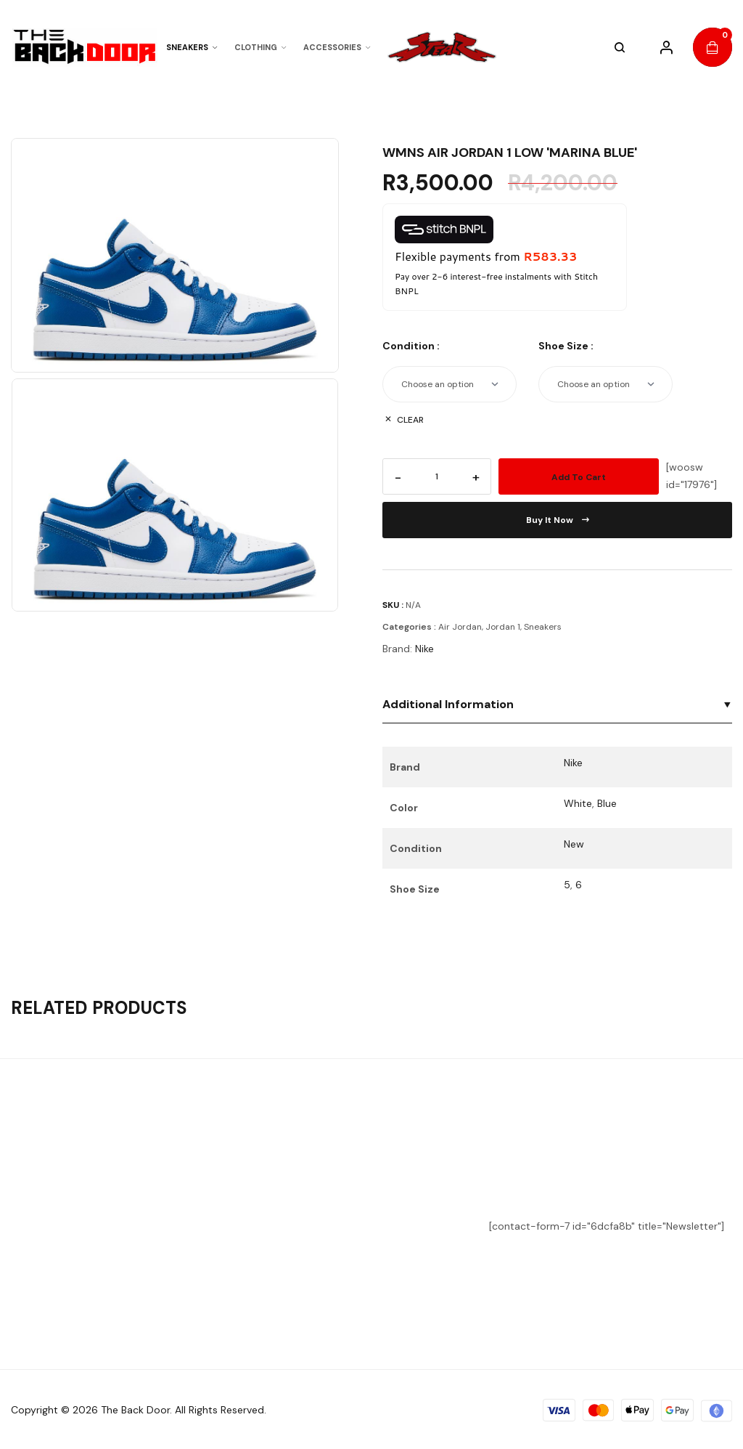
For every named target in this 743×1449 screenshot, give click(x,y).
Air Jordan (460, 627)
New (574, 844)
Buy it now (557, 520)
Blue (607, 803)
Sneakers (543, 627)
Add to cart (578, 477)
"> (445, 47)
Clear (410, 420)
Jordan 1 (502, 627)
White (578, 803)
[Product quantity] (436, 476)
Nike (424, 648)
